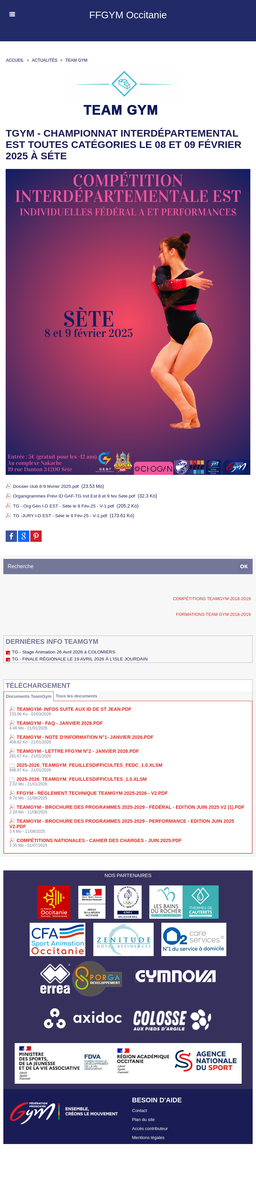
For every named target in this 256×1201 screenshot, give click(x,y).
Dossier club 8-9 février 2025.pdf (46, 486)
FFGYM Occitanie (128, 15)
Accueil (14, 60)
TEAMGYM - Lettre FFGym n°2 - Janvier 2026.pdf (72, 748)
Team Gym (75, 60)
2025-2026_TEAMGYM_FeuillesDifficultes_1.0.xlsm (76, 776)
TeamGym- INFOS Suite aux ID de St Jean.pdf (69, 706)
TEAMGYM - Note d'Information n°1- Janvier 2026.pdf (79, 734)
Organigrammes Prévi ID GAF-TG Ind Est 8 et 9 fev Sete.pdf (75, 495)
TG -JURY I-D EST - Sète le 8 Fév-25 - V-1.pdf (61, 514)
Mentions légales (148, 1129)
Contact (139, 1102)
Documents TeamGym (28, 693)
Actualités (43, 60)
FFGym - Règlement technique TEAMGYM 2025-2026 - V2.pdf (85, 790)
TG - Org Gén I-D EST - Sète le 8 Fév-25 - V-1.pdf (65, 505)
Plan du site (143, 1111)
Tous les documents (76, 693)
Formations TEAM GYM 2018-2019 (216, 611)
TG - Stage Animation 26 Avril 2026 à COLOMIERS (61, 649)
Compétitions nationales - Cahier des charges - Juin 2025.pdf (92, 832)
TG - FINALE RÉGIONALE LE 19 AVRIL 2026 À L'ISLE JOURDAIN (76, 656)
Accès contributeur (150, 1120)
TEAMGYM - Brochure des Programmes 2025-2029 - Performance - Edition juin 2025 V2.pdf (123, 818)
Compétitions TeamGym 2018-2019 (215, 596)
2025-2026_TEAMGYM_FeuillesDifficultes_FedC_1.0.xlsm (83, 762)
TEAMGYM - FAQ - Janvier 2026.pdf (56, 720)
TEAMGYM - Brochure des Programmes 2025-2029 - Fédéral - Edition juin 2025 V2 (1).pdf (120, 804)
